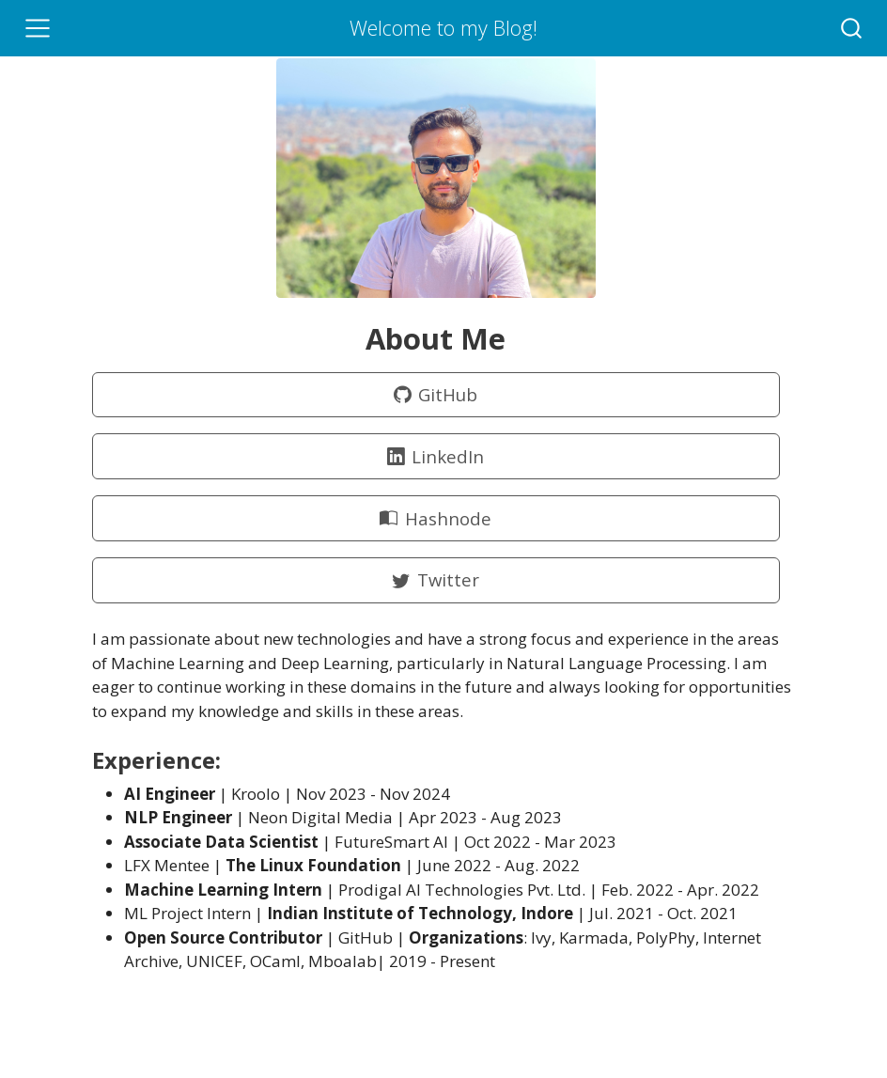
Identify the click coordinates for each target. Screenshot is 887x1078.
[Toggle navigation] (37, 28)
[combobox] (852, 27)
